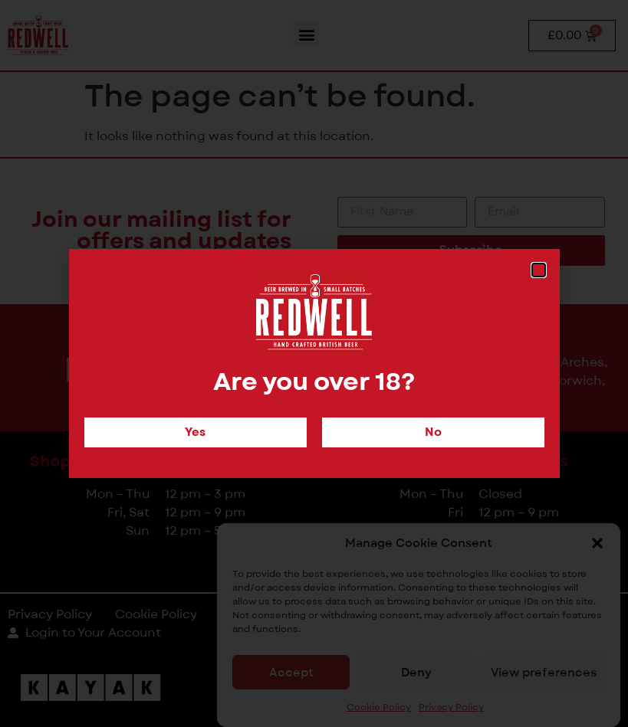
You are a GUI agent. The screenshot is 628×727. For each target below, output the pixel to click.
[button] (538, 270)
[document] (314, 363)
